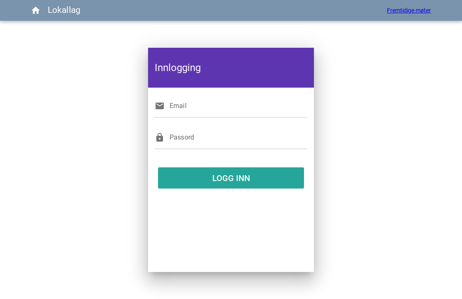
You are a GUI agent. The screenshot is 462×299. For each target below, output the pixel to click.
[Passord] (238, 137)
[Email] (238, 106)
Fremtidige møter (409, 10)
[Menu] (36, 10)
